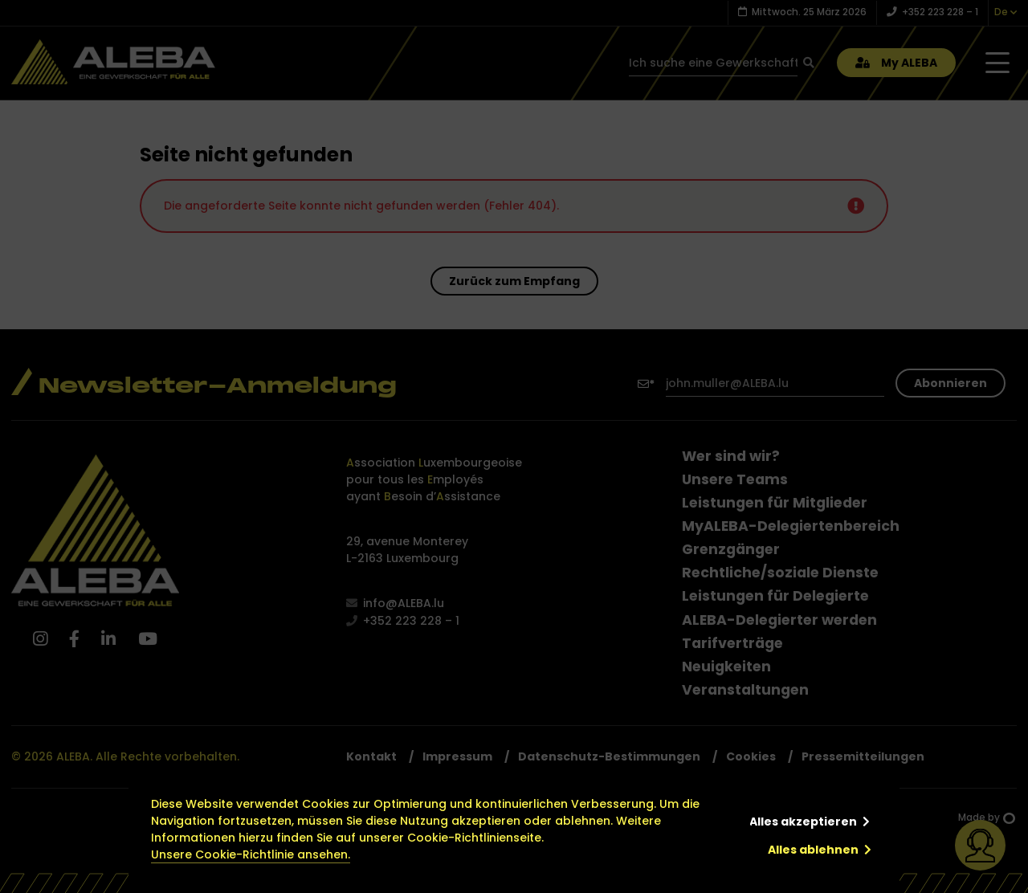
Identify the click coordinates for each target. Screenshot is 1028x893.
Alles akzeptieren (803, 821)
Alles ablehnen (813, 850)
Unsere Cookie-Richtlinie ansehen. (250, 854)
